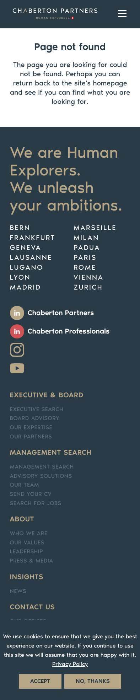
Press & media (31, 561)
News (18, 591)
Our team (24, 485)
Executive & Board (47, 395)
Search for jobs (35, 503)
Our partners (31, 436)
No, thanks (93, 681)
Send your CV (31, 494)
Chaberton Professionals (69, 331)
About (22, 519)
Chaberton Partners (61, 313)
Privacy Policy (70, 664)
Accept (40, 681)
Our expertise (31, 427)
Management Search (42, 467)
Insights (26, 577)
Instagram (17, 350)
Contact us (32, 607)
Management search (51, 452)
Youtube (17, 368)
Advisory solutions (41, 476)
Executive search (37, 409)
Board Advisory (35, 418)
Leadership (26, 551)
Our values (27, 542)
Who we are (29, 533)
